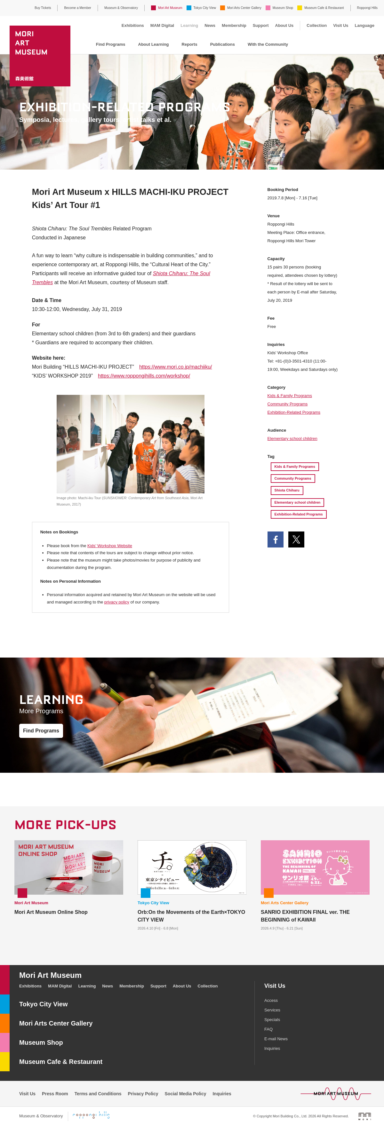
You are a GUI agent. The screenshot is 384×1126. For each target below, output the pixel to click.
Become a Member (77, 8)
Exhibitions (133, 25)
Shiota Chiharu (287, 490)
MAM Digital (162, 25)
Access (271, 1000)
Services (272, 1010)
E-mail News (276, 1038)
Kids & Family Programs (290, 395)
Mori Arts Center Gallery (244, 8)
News (209, 25)
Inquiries (272, 1048)
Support (261, 25)
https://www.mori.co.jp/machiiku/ (175, 367)
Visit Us (340, 25)
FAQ (268, 1029)
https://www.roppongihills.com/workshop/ (144, 376)
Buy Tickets (43, 8)
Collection (317, 25)
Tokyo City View (205, 8)
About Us (284, 25)
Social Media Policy (185, 1093)
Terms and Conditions (98, 1093)
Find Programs (110, 44)
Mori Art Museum (170, 8)
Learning (189, 25)
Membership (234, 25)
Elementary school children (292, 438)
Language (364, 25)
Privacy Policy (143, 1093)
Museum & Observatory (121, 8)
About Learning (153, 44)
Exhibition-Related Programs (294, 412)
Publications (222, 44)
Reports (189, 44)
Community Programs (288, 404)
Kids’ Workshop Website (109, 545)
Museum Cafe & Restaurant (324, 8)
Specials (272, 1019)
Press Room (55, 1093)
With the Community (268, 44)
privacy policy (116, 602)
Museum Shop (283, 8)
